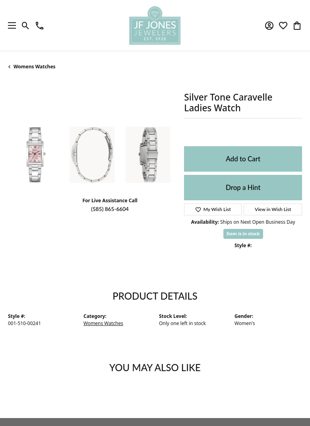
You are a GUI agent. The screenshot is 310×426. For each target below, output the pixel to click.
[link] (40, 25)
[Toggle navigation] (10, 25)
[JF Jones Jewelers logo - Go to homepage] (155, 25)
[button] (26, 25)
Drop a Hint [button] (243, 187)
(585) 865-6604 (110, 209)
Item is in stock (243, 233)
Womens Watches (35, 66)
